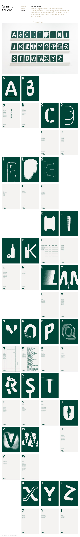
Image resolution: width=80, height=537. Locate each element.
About (23, 9)
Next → (42, 22)
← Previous (35, 22)
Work (23, 11)
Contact (23, 7)
